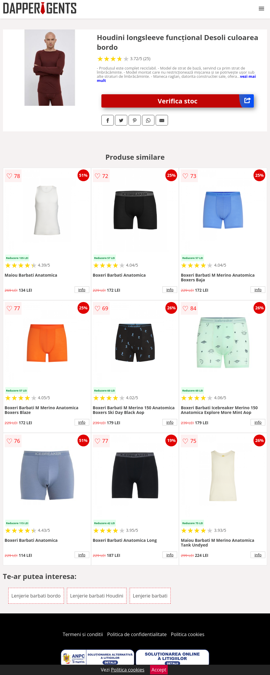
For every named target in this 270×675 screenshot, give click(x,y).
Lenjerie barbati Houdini (97, 596)
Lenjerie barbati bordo (36, 596)
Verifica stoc (206, 101)
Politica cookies (188, 634)
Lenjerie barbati (150, 596)
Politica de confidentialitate (137, 634)
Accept (159, 669)
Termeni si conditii (83, 634)
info (81, 289)
